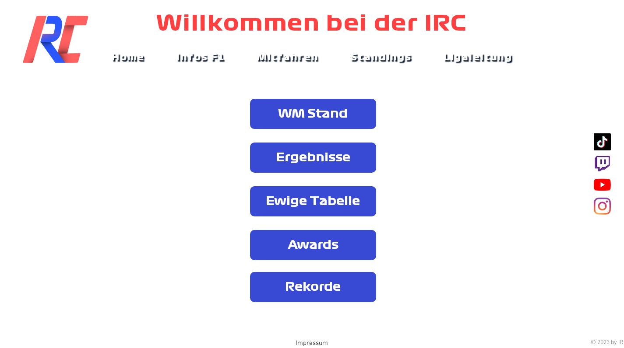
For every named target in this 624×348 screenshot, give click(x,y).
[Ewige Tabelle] (313, 201)
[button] (200, 58)
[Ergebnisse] (313, 158)
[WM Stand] (313, 114)
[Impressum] (312, 343)
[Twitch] (602, 163)
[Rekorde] (313, 287)
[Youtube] (602, 184)
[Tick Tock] (602, 141)
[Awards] (313, 245)
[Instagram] (602, 206)
